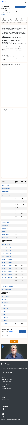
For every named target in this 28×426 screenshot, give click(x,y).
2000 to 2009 (5, 302)
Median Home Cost (6, 191)
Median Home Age (6, 188)
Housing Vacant (5, 214)
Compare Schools (5, 383)
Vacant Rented (5, 225)
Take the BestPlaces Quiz (7, 376)
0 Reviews (3, 14)
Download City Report (20, 7)
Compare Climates (6, 384)
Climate (21, 19)
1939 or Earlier (5, 323)
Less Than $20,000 (6, 244)
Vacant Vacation (5, 234)
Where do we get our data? (8, 403)
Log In (3, 397)
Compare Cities (5, 377)
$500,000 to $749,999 (7, 274)
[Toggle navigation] (25, 2)
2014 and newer (5, 296)
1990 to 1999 (5, 305)
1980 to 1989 (5, 308)
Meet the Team (5, 399)
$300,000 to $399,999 (7, 268)
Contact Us (4, 394)
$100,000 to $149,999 (7, 259)
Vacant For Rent (5, 222)
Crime (16, 19)
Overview (3, 19)
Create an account (6, 395)
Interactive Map (5, 374)
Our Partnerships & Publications (8, 401)
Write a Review (23, 331)
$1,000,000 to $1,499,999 (7, 282)
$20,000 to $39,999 (6, 247)
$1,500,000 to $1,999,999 (7, 286)
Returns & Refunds (16, 419)
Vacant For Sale (5, 228)
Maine (7, 22)
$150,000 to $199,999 (7, 262)
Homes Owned (5, 211)
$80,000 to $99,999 (6, 256)
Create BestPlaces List (7, 388)
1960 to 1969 (5, 314)
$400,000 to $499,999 (7, 271)
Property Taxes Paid (6, 208)
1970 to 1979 (5, 311)
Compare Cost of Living (7, 379)
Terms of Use (9, 419)
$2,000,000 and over (6, 289)
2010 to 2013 (5, 299)
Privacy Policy (3, 419)
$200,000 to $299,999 (7, 265)
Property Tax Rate (6, 205)
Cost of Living (10, 19)
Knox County (17, 22)
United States (3, 22)
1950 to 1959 (5, 317)
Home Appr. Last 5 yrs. (6, 198)
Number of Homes (5, 185)
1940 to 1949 (5, 320)
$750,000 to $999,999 (7, 277)
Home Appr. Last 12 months (7, 195)
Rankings (4, 386)
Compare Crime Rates (6, 381)
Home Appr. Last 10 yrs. (7, 202)
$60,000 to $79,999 (6, 253)
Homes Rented (5, 217)
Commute (14, 341)
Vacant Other (5, 237)
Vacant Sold (4, 231)
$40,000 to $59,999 (6, 250)
